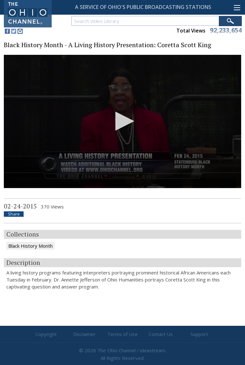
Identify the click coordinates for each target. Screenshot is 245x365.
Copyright (46, 334)
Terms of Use (122, 334)
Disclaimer (84, 334)
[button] (122, 121)
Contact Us (161, 334)
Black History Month (30, 246)
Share (14, 214)
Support (199, 334)
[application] (122, 121)
